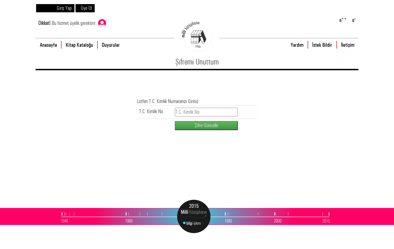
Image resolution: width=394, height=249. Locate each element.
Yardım (297, 45)
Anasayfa (48, 45)
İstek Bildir (322, 45)
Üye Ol (86, 8)
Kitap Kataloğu (79, 45)
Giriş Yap (64, 8)
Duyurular (111, 45)
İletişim (347, 45)
